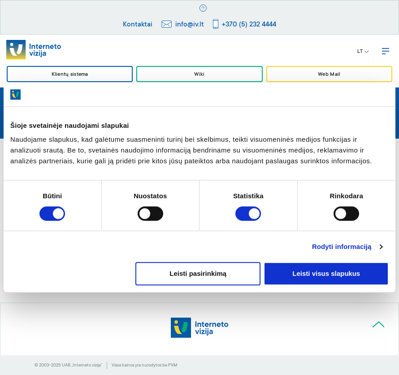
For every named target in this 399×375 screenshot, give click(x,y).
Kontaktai (137, 25)
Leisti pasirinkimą (197, 274)
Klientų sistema (70, 75)
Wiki (199, 75)
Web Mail (329, 75)
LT (363, 52)
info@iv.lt (189, 25)
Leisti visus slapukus (326, 274)
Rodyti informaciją (342, 246)
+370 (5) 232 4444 (249, 25)
